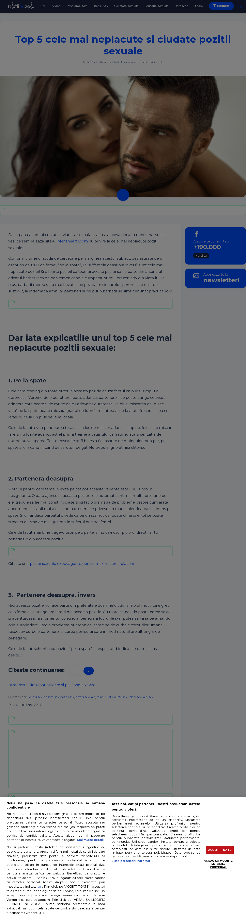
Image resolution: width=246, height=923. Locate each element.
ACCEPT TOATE (219, 849)
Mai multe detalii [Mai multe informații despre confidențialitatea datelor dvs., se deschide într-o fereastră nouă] (90, 840)
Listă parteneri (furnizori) (132, 861)
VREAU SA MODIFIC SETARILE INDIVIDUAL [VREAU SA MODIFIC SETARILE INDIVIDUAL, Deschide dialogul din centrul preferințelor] (218, 864)
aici (40, 886)
